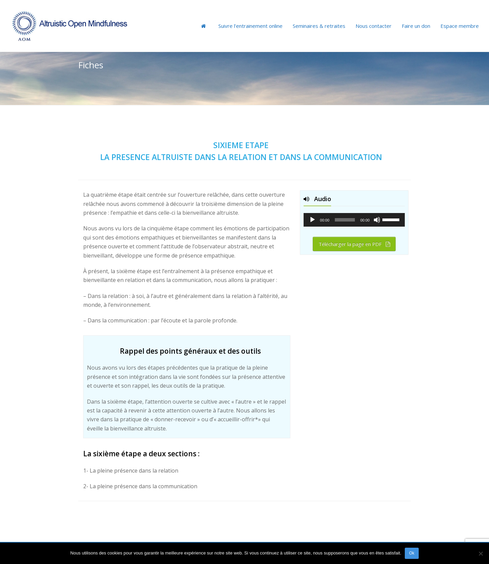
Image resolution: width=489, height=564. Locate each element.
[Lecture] (312, 219)
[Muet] (377, 219)
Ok (411, 553)
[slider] (345, 220)
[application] (354, 220)
